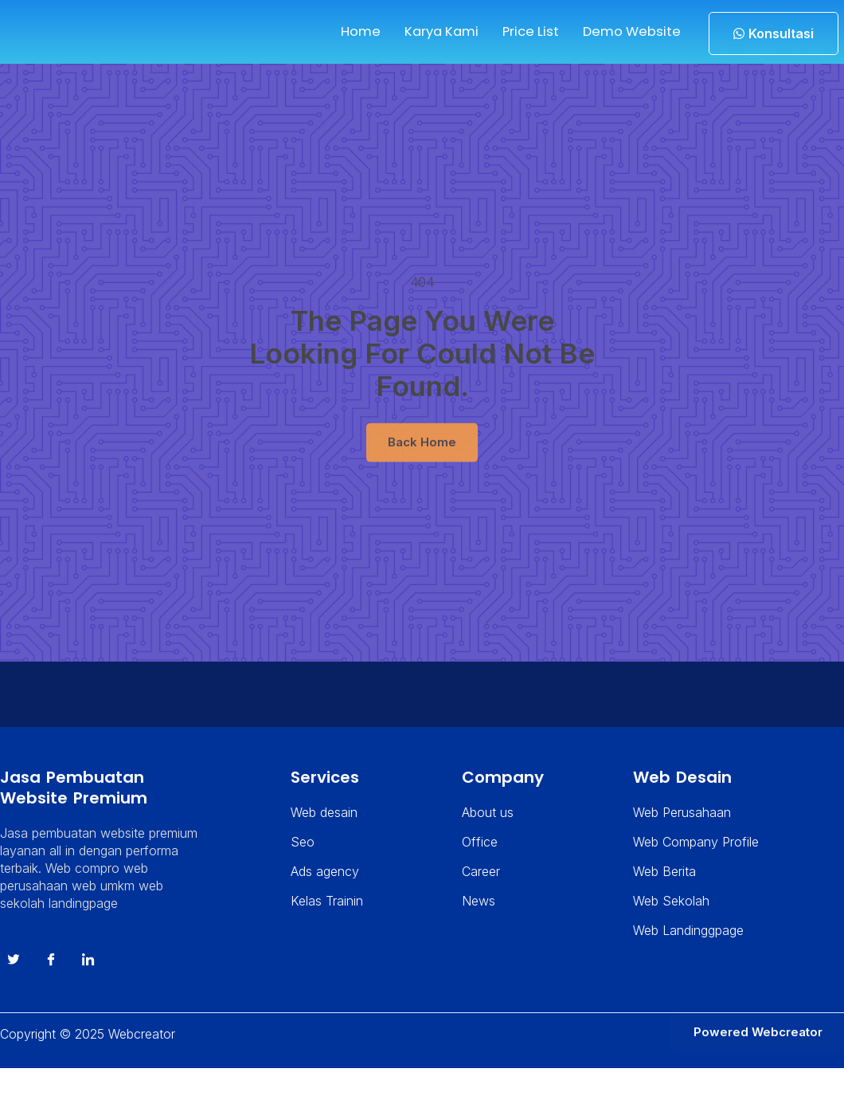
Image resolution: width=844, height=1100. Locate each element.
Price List (518, 31)
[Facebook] (50, 989)
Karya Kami (424, 31)
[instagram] (87, 989)
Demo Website (624, 31)
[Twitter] (12, 989)
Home (339, 31)
